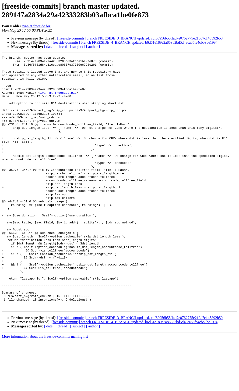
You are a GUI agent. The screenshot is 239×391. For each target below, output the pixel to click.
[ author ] (93, 47)
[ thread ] (62, 47)
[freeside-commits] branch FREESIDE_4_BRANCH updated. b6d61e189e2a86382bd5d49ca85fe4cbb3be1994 (134, 42)
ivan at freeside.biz (36, 26)
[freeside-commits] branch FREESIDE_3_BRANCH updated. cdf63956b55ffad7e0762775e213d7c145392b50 (139, 38)
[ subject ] (77, 47)
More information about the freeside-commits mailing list (45, 387)
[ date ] (49, 47)
